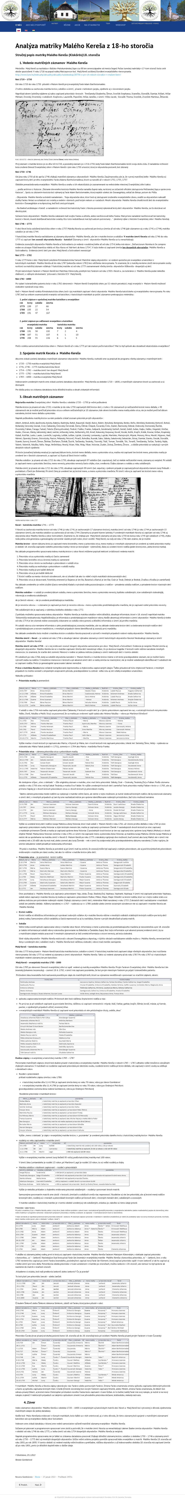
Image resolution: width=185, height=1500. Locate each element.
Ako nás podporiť (36, 25)
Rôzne (67, 25)
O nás (18, 25)
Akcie (77, 25)
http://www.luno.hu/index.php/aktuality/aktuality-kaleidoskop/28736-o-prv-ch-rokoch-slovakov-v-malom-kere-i (68, 74)
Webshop (121, 25)
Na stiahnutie (92, 25)
